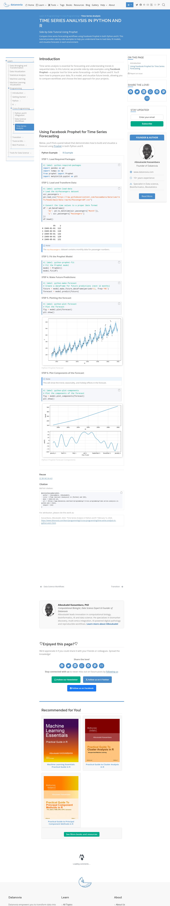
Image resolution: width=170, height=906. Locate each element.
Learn (41, 16)
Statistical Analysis (71, 867)
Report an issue (135, 73)
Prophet (58, 146)
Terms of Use (121, 879)
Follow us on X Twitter (97, 631)
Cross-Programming (70, 16)
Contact (119, 861)
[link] (41, 5)
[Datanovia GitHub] (144, 4)
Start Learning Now (20, 884)
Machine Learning (71, 873)
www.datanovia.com (143, 172)
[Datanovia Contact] (147, 4)
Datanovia (114, 892)
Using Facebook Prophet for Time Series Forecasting (147, 67)
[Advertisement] (81, 103)
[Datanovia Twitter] (137, 4)
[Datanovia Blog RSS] (151, 4)
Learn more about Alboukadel (102, 575)
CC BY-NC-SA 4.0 (45, 478)
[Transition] (117, 538)
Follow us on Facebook (82, 639)
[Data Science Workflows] (52, 538)
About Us (119, 855)
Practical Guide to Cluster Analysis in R (102, 694)
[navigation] (33, 61)
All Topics (66, 855)
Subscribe (147, 124)
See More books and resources (81, 785)
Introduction (135, 63)
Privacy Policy (121, 873)
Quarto (14, 901)
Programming (53, 16)
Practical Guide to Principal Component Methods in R (61, 751)
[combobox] (163, 5)
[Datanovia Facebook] (140, 4)
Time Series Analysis (90, 16)
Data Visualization (71, 861)
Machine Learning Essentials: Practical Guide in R (61, 694)
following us (112, 623)
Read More (147, 196)
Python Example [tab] (50, 152)
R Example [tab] (68, 152)
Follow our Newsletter (66, 631)
